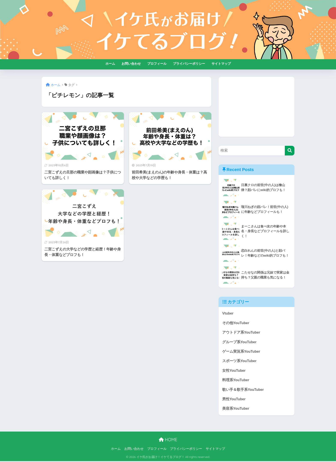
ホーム (110, 63)
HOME (168, 440)
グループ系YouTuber (239, 342)
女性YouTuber (234, 371)
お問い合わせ (131, 63)
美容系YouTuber (235, 409)
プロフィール (156, 63)
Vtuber (228, 313)
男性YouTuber (234, 400)
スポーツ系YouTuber (239, 361)
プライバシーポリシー (189, 63)
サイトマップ (221, 63)
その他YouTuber (235, 323)
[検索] (289, 150)
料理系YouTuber (235, 380)
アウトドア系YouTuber (241, 333)
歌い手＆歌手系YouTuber (243, 390)
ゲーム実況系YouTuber (241, 352)
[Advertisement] (256, 107)
